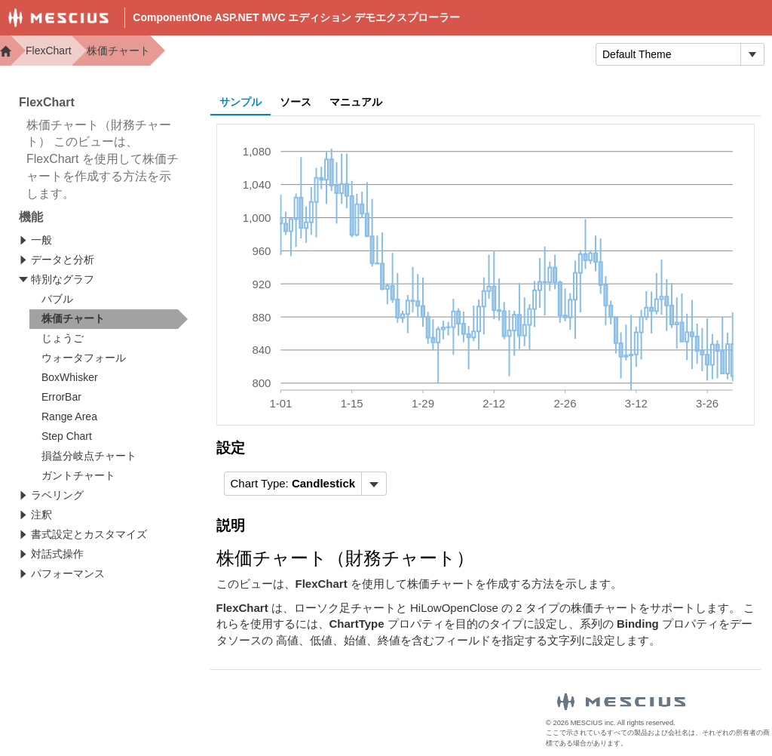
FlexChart (49, 51)
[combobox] (668, 54)
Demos (312, 53)
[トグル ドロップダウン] (752, 54)
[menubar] (306, 484)
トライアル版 (533, 53)
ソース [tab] (295, 102)
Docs (373, 53)
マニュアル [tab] (355, 102)
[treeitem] (108, 319)
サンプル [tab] (240, 102)
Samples (442, 53)
